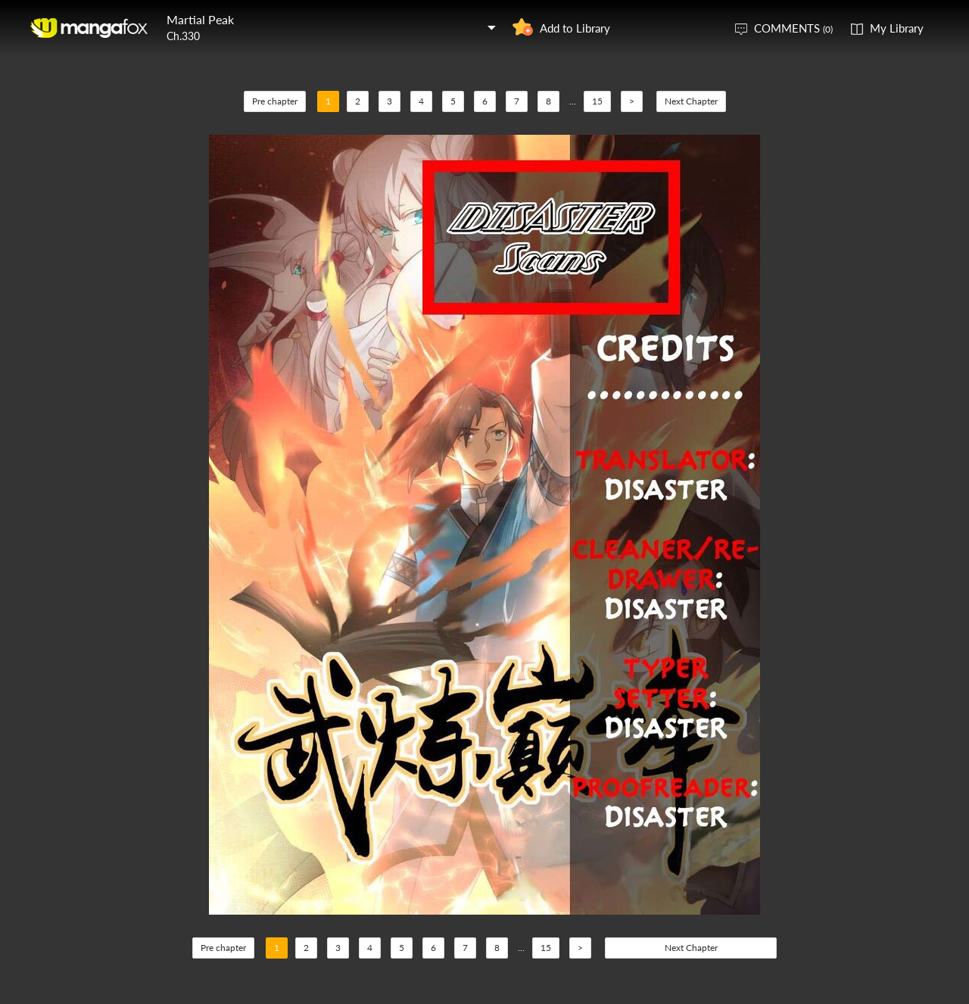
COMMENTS (793, 28)
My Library (897, 28)
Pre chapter (275, 101)
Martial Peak (200, 19)
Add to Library (575, 28)
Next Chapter (691, 101)
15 (597, 101)
